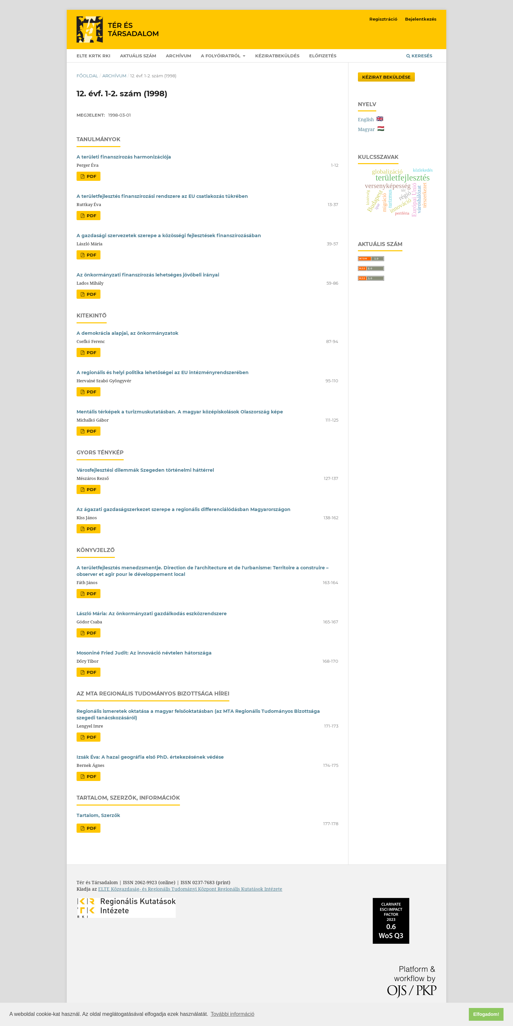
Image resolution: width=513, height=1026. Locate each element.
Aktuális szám (138, 55)
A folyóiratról (221, 55)
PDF (90, 176)
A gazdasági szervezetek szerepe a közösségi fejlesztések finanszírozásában (169, 235)
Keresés (419, 55)
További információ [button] (232, 1014)
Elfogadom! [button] (486, 1014)
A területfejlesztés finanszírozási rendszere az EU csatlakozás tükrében (162, 196)
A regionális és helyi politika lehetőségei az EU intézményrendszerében (163, 372)
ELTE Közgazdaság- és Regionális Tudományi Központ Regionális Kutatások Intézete (190, 889)
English (370, 119)
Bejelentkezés (420, 19)
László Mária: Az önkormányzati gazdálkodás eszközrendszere (152, 614)
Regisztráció (383, 19)
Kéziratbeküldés (277, 55)
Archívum (178, 55)
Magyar (371, 129)
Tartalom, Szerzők (98, 815)
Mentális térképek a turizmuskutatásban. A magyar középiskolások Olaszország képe (180, 412)
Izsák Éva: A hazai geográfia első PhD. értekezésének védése (150, 757)
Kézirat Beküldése (386, 77)
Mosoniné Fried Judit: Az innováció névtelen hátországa (144, 653)
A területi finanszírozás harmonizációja (124, 157)
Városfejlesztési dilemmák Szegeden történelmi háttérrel (145, 470)
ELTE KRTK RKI (93, 55)
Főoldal (87, 75)
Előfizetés (322, 55)
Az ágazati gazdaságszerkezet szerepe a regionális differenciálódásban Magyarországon (184, 509)
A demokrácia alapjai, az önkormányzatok (127, 333)
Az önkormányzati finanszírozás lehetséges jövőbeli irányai (148, 275)
